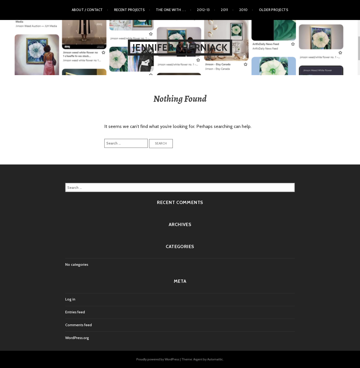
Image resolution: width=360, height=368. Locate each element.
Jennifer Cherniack (180, 47)
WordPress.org (77, 338)
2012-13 (203, 10)
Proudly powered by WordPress (157, 359)
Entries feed (75, 312)
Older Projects (273, 10)
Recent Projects (129, 10)
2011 (224, 10)
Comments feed (78, 325)
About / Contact (87, 10)
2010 (243, 10)
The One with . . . (171, 10)
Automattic (215, 359)
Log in (70, 299)
